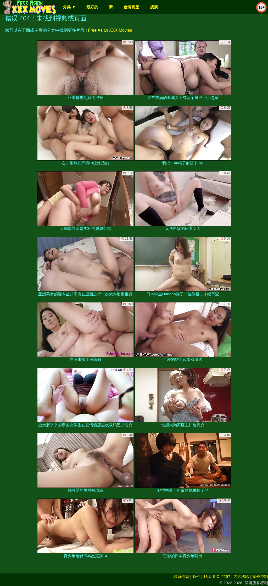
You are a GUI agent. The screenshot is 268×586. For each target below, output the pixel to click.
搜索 (154, 7)
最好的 (92, 7)
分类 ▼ (69, 7)
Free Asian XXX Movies (110, 30)
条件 (196, 576)
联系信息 (181, 576)
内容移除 (241, 576)
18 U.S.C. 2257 (216, 576)
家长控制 (260, 576)
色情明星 (131, 7)
